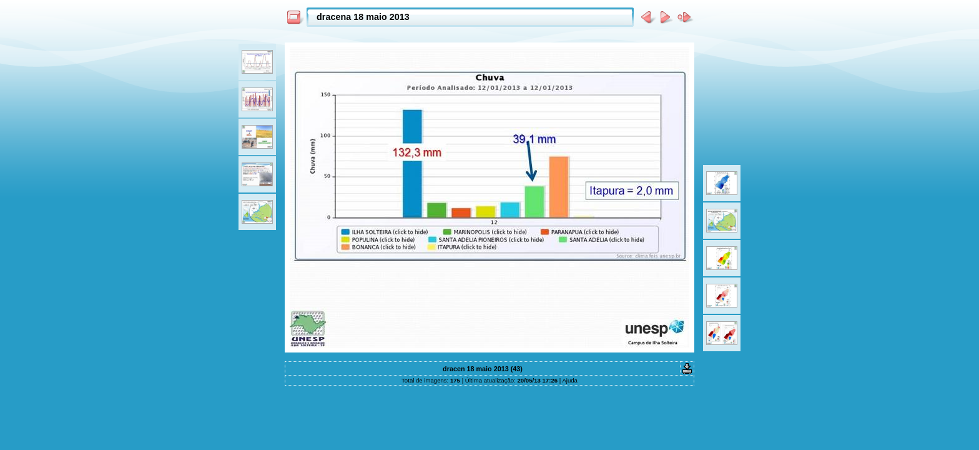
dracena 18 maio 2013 (363, 17)
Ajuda (570, 380)
